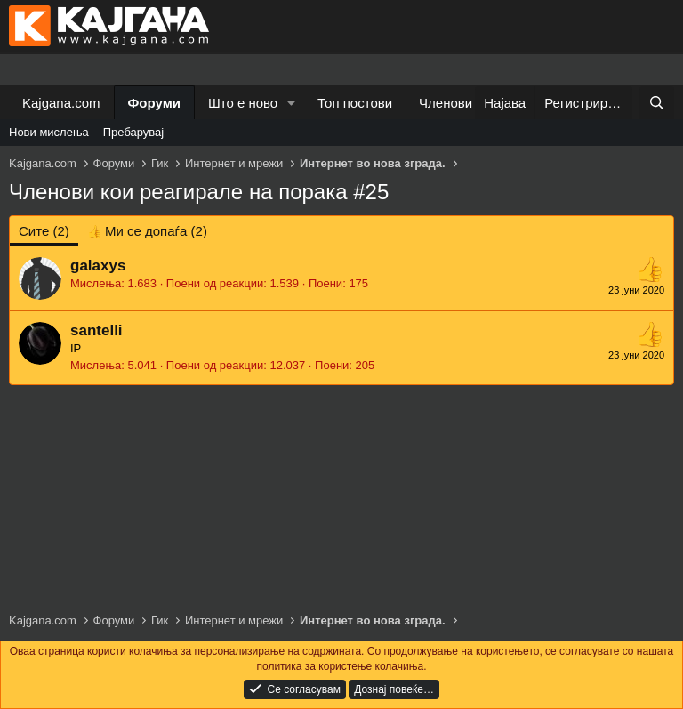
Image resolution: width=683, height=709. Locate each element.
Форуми (154, 102)
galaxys (97, 265)
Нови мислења (49, 132)
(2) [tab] (44, 230)
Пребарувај (134, 132)
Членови (445, 102)
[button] (291, 102)
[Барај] (656, 102)
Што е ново (242, 102)
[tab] (147, 231)
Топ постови (354, 102)
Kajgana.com (61, 102)
